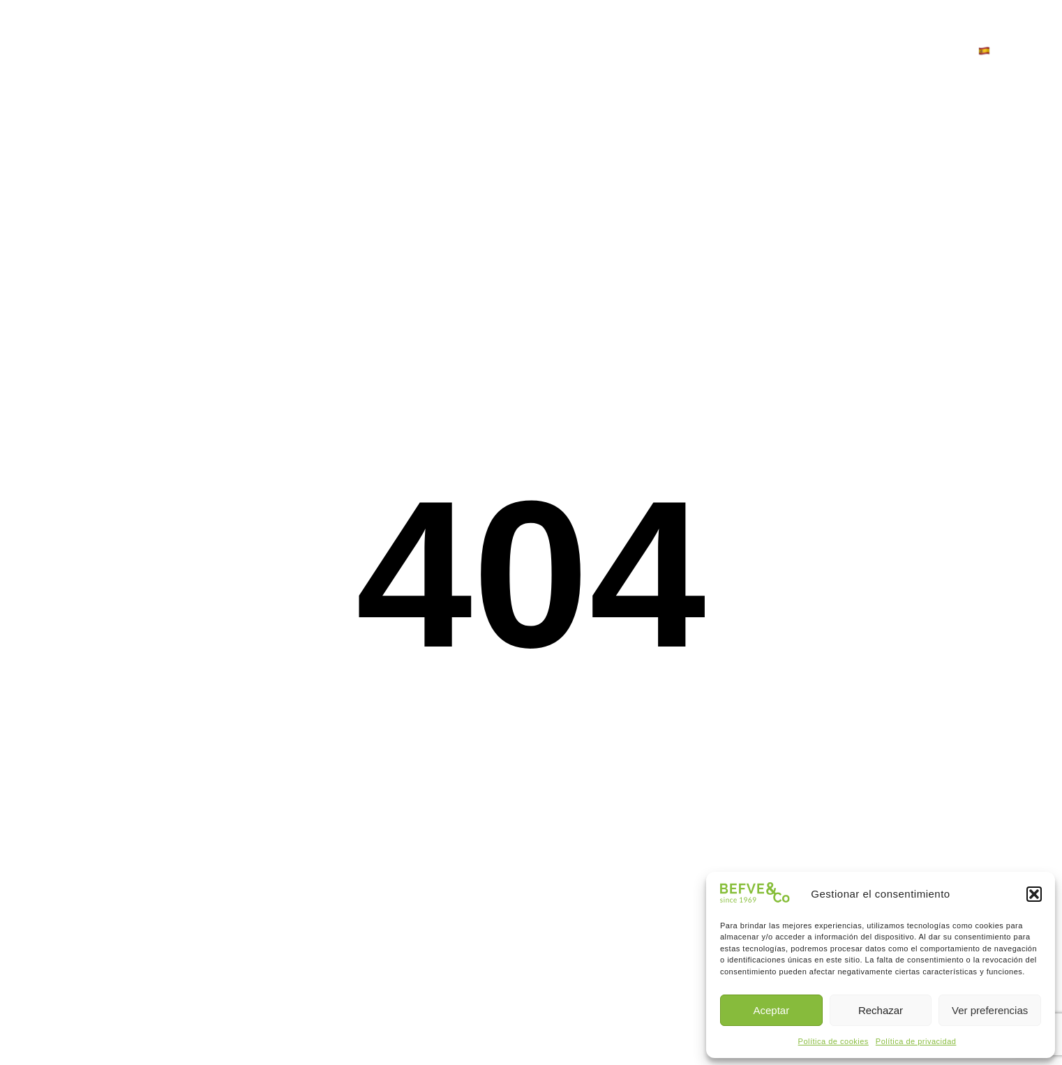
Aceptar (771, 1010)
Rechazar (880, 1010)
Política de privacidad (916, 1041)
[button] (1034, 894)
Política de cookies (833, 1041)
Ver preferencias (990, 1010)
